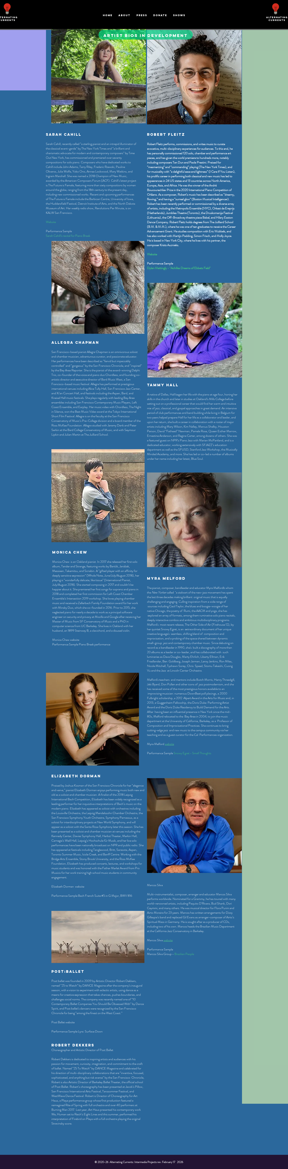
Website (51, 222)
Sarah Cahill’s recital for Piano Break (68, 235)
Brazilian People (184, 954)
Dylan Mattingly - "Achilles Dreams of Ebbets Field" (179, 268)
